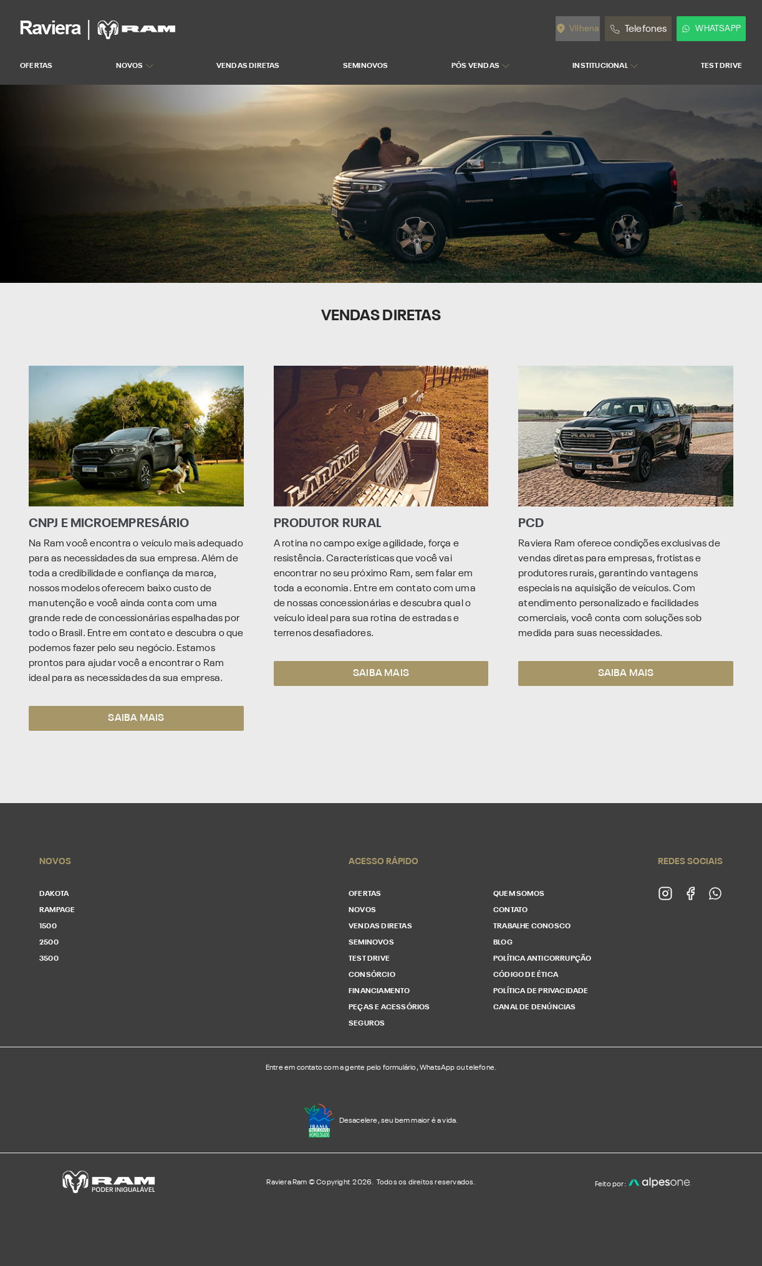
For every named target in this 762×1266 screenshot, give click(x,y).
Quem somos (518, 894)
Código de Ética (525, 975)
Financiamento (379, 991)
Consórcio (372, 975)
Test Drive (369, 959)
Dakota (54, 894)
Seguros (367, 1023)
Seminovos (371, 942)
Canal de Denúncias (534, 1007)
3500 (49, 959)
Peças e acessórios (389, 1007)
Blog (503, 942)
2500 (49, 942)
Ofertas (365, 894)
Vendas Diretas (380, 926)
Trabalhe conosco (532, 926)
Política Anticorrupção (542, 959)
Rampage (57, 910)
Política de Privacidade (541, 991)
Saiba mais (136, 718)
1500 (48, 926)
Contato (510, 910)
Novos (362, 910)
